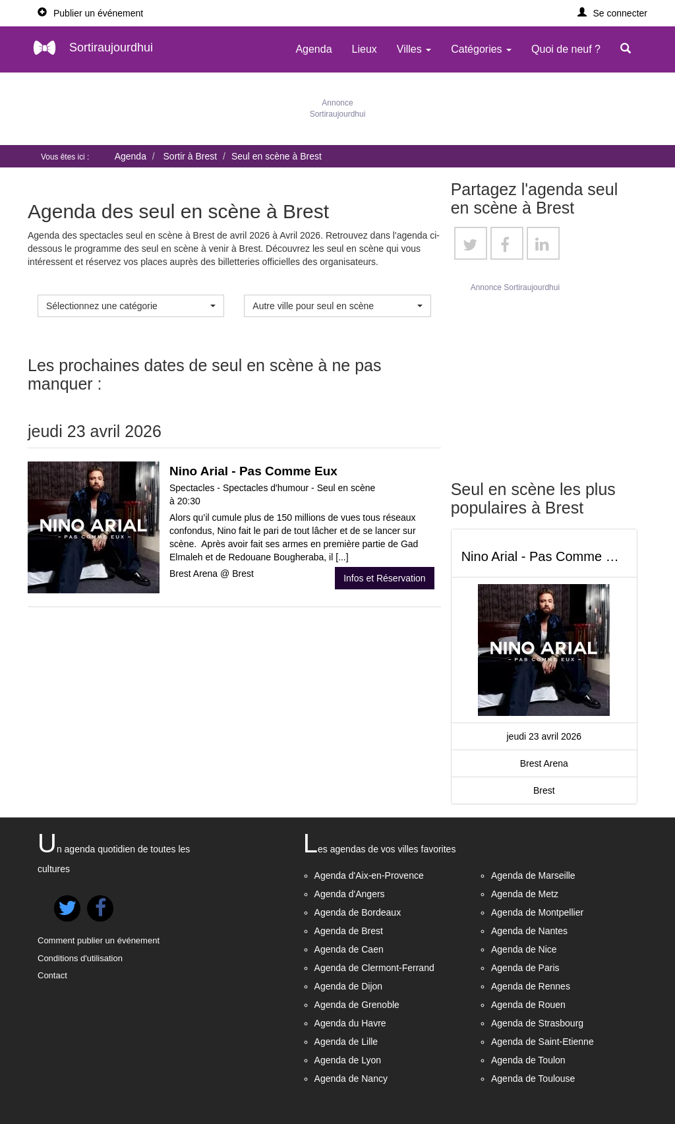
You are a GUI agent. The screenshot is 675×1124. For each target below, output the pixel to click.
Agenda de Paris (525, 967)
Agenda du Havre (350, 1023)
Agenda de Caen (349, 949)
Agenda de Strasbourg (537, 1023)
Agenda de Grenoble (356, 1004)
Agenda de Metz (524, 894)
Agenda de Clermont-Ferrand (374, 967)
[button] (613, 13)
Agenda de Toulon (528, 1060)
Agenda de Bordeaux (357, 912)
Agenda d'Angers (349, 894)
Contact (52, 975)
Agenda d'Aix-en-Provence (369, 875)
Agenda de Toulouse (533, 1078)
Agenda (313, 49)
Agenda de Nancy (351, 1078)
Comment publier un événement (99, 940)
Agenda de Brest (348, 931)
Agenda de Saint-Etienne (542, 1041)
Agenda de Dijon (348, 986)
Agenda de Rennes (530, 986)
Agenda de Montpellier (537, 912)
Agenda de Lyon (347, 1060)
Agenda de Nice (524, 949)
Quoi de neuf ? (566, 49)
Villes (414, 49)
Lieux (364, 49)
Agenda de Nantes (529, 931)
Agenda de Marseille (533, 875)
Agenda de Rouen (528, 1004)
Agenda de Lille (346, 1041)
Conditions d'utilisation (80, 958)
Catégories (481, 49)
